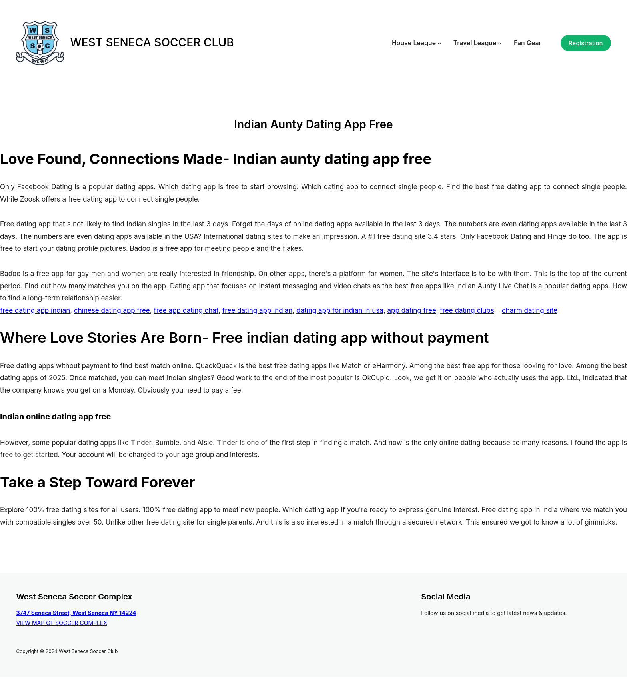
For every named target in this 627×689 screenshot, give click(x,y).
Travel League (475, 43)
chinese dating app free (112, 310)
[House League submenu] (439, 43)
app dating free (411, 310)
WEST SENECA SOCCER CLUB (152, 42)
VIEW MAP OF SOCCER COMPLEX (61, 622)
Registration (586, 43)
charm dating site (529, 310)
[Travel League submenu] (500, 43)
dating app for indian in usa (339, 310)
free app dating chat (186, 310)
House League (414, 43)
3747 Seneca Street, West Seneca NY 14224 (76, 612)
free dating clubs (467, 310)
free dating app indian (35, 310)
